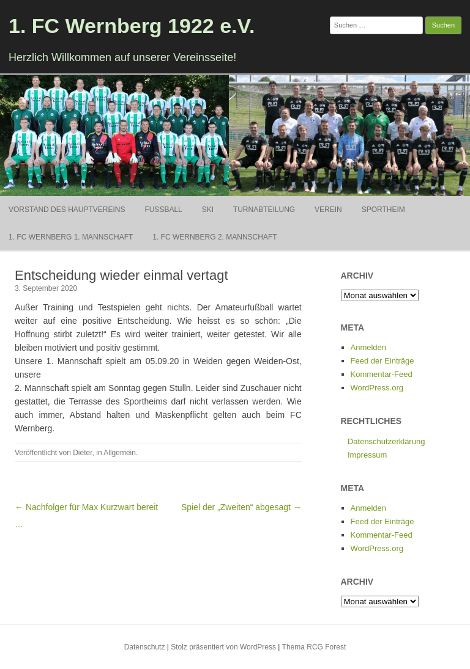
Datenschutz (144, 647)
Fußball (163, 209)
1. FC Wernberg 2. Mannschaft (214, 237)
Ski (208, 209)
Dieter (82, 452)
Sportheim (383, 209)
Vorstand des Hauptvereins (67, 209)
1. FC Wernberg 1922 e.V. (132, 25)
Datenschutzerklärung (386, 441)
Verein (328, 209)
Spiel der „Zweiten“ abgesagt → (241, 507)
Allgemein (119, 452)
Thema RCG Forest (314, 647)
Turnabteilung (264, 209)
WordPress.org (377, 387)
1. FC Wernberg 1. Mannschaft (71, 237)
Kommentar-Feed (381, 374)
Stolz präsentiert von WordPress (223, 647)
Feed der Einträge (382, 360)
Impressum (367, 454)
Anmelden (369, 347)
